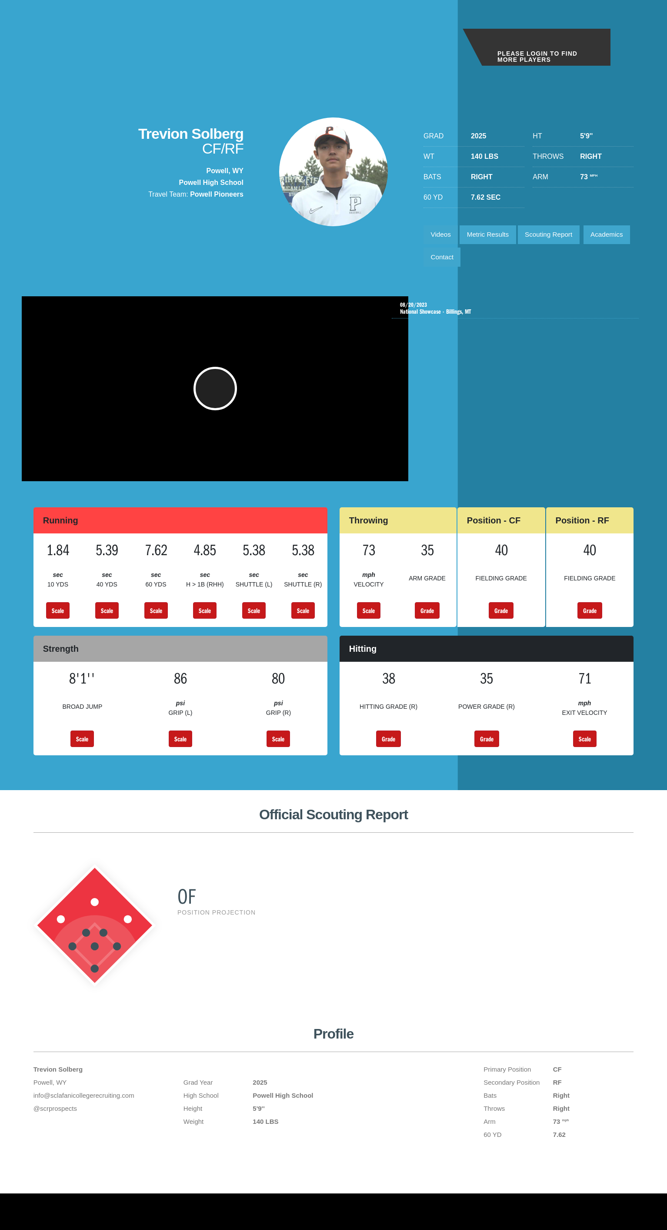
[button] (217, 397)
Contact (497, 260)
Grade (427, 623)
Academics (448, 260)
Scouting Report (556, 235)
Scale (58, 623)
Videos (442, 235)
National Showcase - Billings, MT (517, 313)
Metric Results (492, 235)
